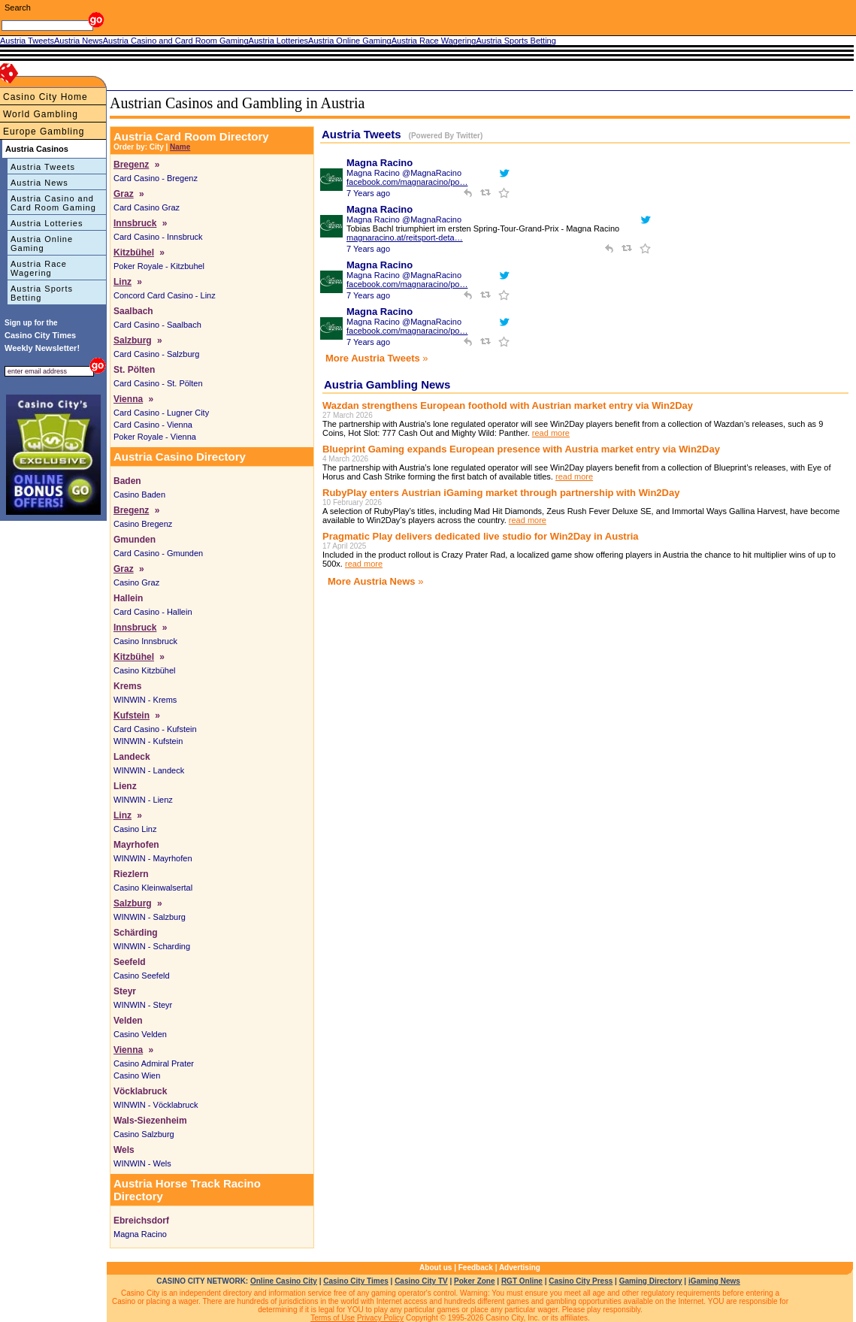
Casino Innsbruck (145, 641)
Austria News (39, 182)
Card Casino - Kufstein (155, 729)
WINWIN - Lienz (143, 799)
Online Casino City (283, 1281)
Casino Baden (139, 494)
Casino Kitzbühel (144, 670)
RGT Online (522, 1281)
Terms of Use (332, 1318)
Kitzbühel (133, 252)
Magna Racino (140, 1234)
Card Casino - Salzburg (156, 353)
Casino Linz (134, 828)
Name (180, 147)
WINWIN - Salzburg (149, 916)
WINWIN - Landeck (148, 770)
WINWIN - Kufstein (148, 741)
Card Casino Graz (146, 207)
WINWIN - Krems (145, 699)
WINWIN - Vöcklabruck (155, 1104)
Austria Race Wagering (39, 268)
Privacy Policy (380, 1318)
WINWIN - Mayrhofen (152, 858)
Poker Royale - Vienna (154, 436)
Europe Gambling (43, 131)
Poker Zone (474, 1281)
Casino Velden (140, 1034)
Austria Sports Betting (42, 293)
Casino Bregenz (142, 523)
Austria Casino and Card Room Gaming (53, 203)
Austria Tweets (43, 166)
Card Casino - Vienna (152, 424)
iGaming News (714, 1281)
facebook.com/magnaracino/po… (406, 181)
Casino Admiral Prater (153, 1063)
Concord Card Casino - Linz (164, 295)
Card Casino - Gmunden (158, 553)
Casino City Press (581, 1281)
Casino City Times (356, 1281)
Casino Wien (136, 1075)
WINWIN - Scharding (151, 946)
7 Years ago (368, 193)
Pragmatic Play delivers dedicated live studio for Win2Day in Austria (480, 536)
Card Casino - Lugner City (161, 412)
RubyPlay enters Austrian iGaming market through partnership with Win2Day (500, 492)
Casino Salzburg (143, 1134)
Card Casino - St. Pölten (158, 383)
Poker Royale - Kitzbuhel (158, 266)
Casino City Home (45, 97)
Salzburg (132, 340)
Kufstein (131, 715)
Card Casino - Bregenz (155, 178)
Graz (123, 194)
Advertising (519, 1267)
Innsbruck (134, 223)
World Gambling (40, 114)
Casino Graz (136, 582)
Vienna (128, 399)
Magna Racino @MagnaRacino (403, 172)
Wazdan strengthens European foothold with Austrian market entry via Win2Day (507, 405)
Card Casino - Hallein (152, 611)
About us (435, 1267)
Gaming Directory (650, 1281)
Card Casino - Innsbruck (158, 236)
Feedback (475, 1267)
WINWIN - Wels (142, 1163)
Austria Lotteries (47, 223)
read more (551, 432)
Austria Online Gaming (42, 243)
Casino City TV (421, 1281)
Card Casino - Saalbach (157, 324)
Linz (122, 282)
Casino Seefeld (141, 975)
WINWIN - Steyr (142, 1004)
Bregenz (131, 164)
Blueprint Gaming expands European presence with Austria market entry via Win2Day (521, 449)
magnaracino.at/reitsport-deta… (404, 237)
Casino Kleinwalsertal (152, 887)
